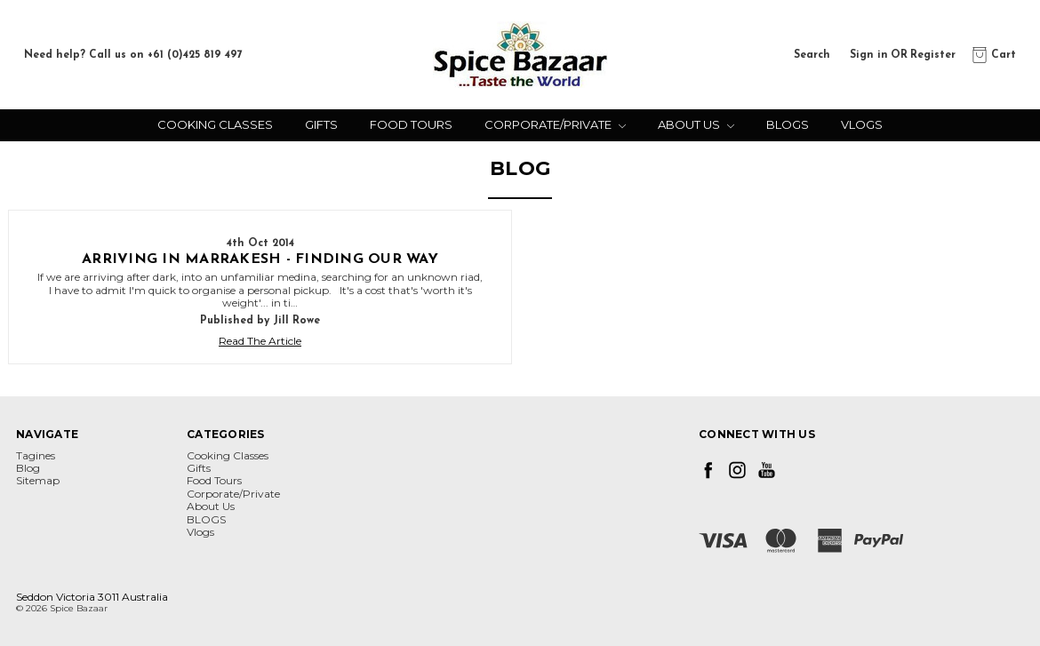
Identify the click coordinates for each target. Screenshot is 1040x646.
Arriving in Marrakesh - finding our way (260, 259)
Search (812, 54)
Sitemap (38, 480)
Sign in (869, 54)
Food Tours (411, 124)
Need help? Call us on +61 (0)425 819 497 (133, 55)
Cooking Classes (215, 124)
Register (933, 54)
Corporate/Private (555, 124)
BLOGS (787, 124)
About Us (696, 124)
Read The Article (260, 341)
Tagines (35, 455)
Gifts (321, 124)
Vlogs (862, 124)
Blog (28, 468)
